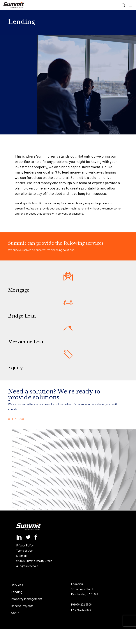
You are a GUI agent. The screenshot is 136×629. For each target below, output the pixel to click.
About (15, 613)
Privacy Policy (24, 545)
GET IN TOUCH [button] (17, 418)
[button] (131, 5)
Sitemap (21, 555)
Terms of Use (24, 550)
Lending (16, 592)
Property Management (26, 599)
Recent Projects (22, 606)
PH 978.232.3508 (81, 604)
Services (17, 585)
